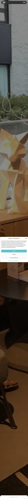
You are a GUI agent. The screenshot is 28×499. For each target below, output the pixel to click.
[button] (26, 238)
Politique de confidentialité (13, 260)
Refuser (14, 254)
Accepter (14, 251)
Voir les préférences (14, 257)
